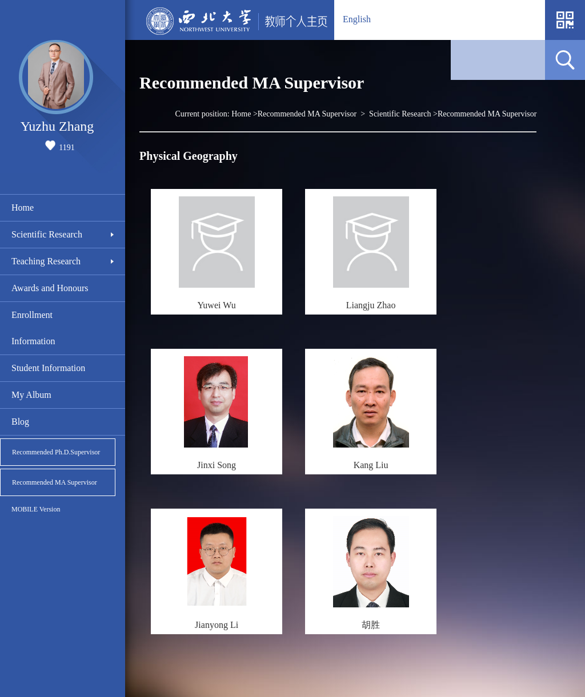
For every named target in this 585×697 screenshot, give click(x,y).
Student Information (48, 368)
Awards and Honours (50, 288)
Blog (20, 421)
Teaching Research (46, 261)
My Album (31, 395)
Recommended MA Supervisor (54, 482)
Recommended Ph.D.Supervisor (56, 452)
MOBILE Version (35, 509)
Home (22, 207)
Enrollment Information (33, 328)
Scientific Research (46, 234)
